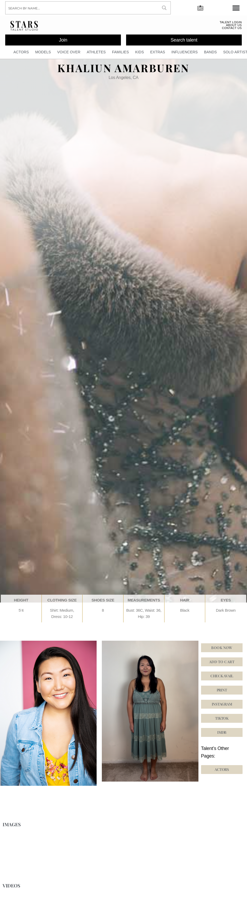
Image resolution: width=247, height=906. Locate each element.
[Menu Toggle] (236, 8)
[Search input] (82, 7)
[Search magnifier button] (164, 8)
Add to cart (221, 664)
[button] (222, 720)
